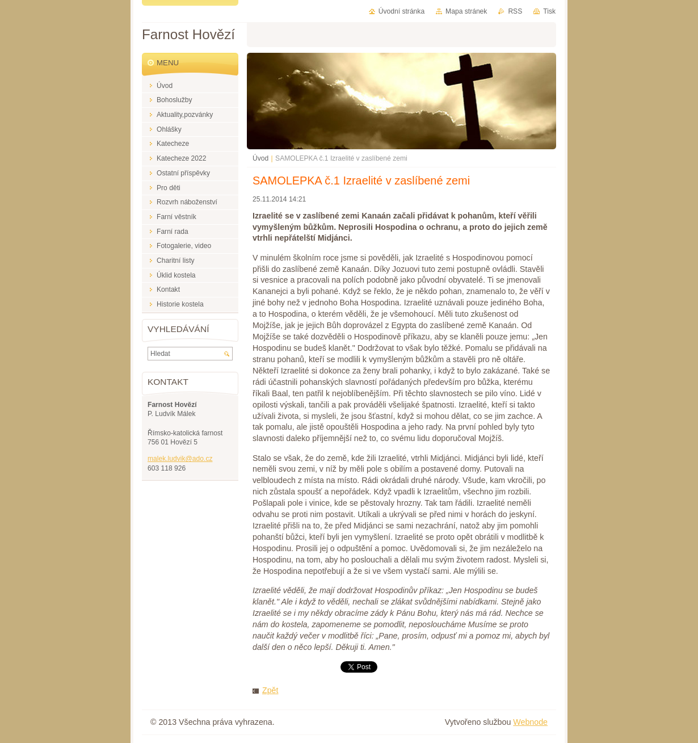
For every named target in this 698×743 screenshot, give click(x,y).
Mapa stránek (466, 11)
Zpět (270, 690)
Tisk (549, 11)
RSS (515, 11)
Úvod (260, 158)
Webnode (530, 722)
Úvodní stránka (401, 11)
